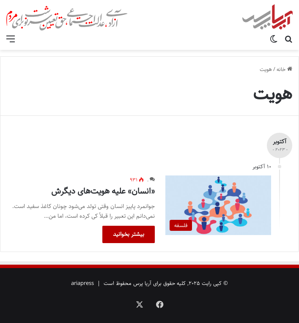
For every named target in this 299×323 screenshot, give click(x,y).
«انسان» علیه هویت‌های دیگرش (103, 191)
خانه (284, 69)
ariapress (82, 283)
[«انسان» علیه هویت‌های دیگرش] (218, 205)
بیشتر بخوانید (128, 234)
